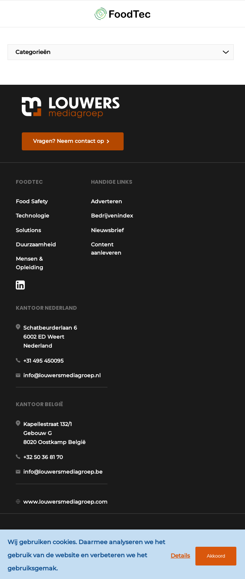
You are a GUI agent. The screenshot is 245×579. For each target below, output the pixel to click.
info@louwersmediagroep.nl (62, 375)
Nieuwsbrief (107, 230)
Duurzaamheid (36, 244)
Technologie (32, 215)
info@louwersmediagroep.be (63, 471)
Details (180, 555)
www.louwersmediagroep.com (65, 501)
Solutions (28, 230)
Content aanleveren (106, 248)
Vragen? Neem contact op (68, 141)
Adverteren (106, 201)
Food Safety (32, 201)
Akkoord (216, 556)
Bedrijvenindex (112, 215)
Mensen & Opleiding (29, 262)
